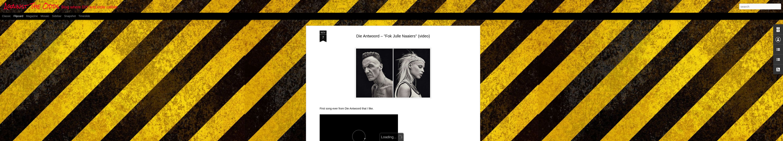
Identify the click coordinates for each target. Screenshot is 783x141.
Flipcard (18, 16)
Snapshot (70, 16)
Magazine (32, 16)
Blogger (411, 139)
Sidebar (56, 16)
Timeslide (84, 16)
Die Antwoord (362, 88)
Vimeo (378, 88)
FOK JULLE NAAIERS (333, 88)
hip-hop (394, 101)
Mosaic (45, 16)
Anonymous (412, 96)
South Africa (408, 101)
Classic (6, 16)
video (420, 101)
